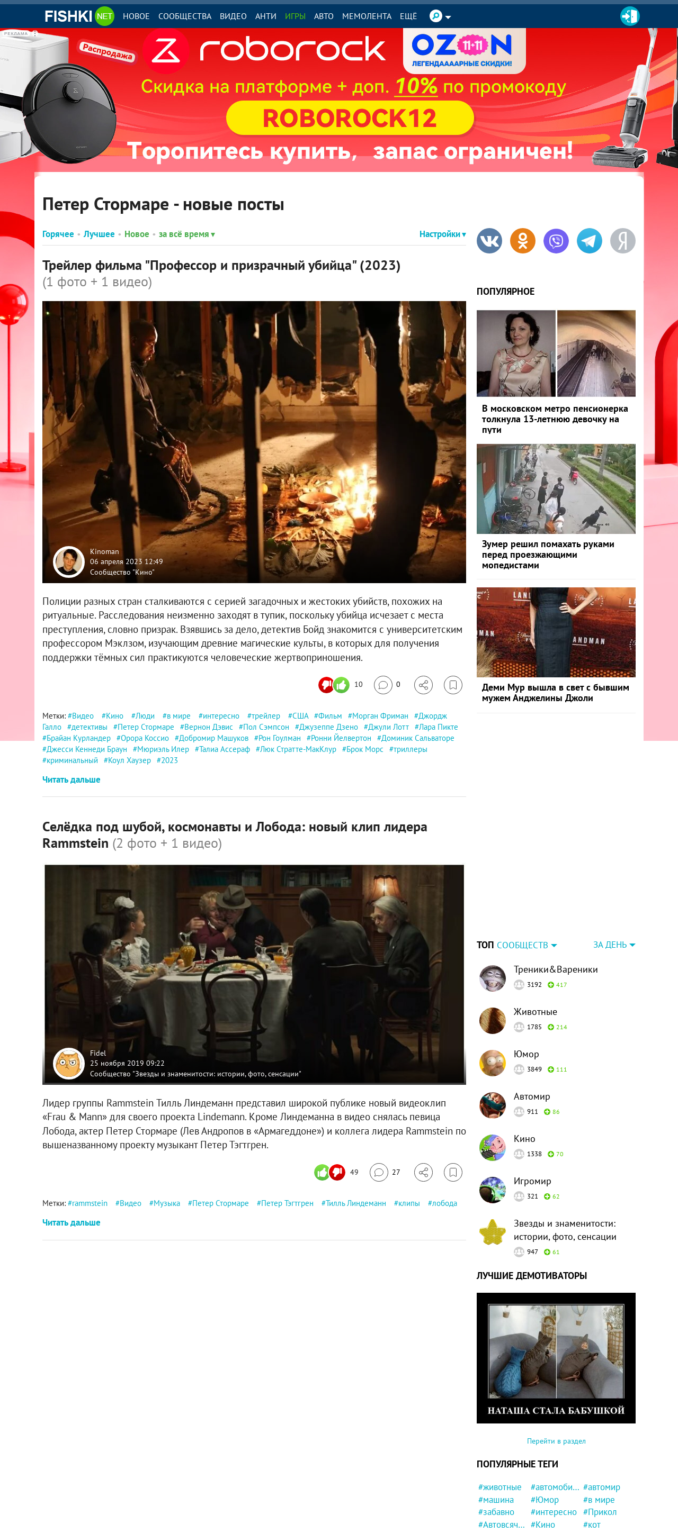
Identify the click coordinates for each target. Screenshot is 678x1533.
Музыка (167, 1203)
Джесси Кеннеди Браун (87, 749)
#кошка (492, 1484)
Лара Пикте (438, 727)
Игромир (532, 1115)
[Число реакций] (342, 685)
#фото (595, 1521)
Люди (145, 716)
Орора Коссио (145, 738)
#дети (594, 1484)
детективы (90, 727)
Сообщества (184, 16)
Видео (233, 16)
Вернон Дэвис (208, 727)
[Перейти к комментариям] (387, 685)
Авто (324, 16)
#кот (592, 1458)
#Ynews (545, 1496)
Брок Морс (364, 749)
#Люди (544, 1484)
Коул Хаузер (129, 760)
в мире (179, 716)
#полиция (497, 1521)
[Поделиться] (423, 685)
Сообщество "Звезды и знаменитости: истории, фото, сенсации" (195, 1073)
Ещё (408, 16)
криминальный (72, 760)
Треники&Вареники (556, 903)
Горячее (58, 234)
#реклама (497, 1508)
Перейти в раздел (556, 1375)
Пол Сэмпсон (266, 727)
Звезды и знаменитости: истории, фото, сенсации (565, 1163)
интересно (221, 716)
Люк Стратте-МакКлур (298, 749)
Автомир (532, 1030)
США (300, 716)
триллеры (410, 749)
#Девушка (602, 1508)
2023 (169, 760)
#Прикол (600, 1446)
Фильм (330, 716)
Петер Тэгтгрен (287, 1203)
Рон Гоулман (279, 738)
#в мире (599, 1433)
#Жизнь (493, 1496)
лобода (444, 1203)
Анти (265, 16)
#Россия (494, 1471)
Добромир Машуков (213, 738)
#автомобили (555, 1421)
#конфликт (604, 1496)
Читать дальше (71, 779)
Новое (136, 16)
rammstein (90, 1203)
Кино (114, 716)
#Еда (540, 1521)
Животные (535, 945)
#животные (500, 1421)
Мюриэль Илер (163, 749)
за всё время (187, 234)
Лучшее (99, 234)
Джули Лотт (388, 727)
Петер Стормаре (146, 727)
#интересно (554, 1446)
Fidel (98, 1052)
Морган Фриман (380, 716)
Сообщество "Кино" (122, 571)
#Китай (597, 1471)
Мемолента (366, 16)
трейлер (266, 716)
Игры (295, 16)
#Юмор (545, 1433)
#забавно (496, 1446)
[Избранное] (453, 685)
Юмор (526, 988)
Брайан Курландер (79, 738)
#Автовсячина (503, 1458)
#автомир (601, 1421)
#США (542, 1471)
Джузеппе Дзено (328, 727)
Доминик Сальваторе (417, 738)
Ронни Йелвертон (341, 738)
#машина (496, 1433)
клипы (409, 1203)
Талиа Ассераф (224, 749)
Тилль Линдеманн (356, 1203)
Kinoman (104, 551)
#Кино (543, 1458)
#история (549, 1508)
